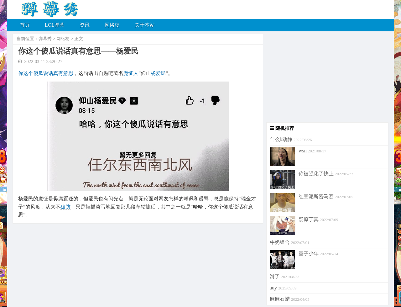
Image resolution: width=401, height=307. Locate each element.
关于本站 (145, 25)
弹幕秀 (45, 38)
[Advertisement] (325, 78)
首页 (25, 25)
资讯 (85, 25)
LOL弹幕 (55, 25)
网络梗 (112, 25)
